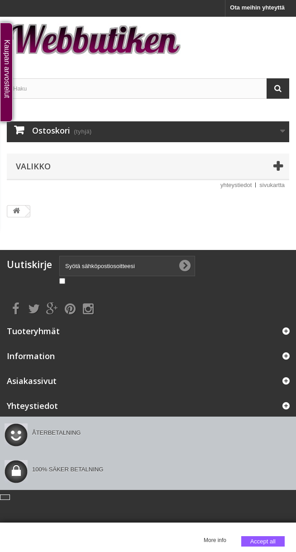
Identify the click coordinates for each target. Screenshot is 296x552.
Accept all (263, 541)
